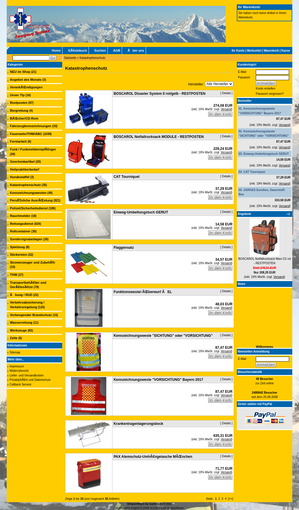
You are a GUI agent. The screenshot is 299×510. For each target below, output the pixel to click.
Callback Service (20, 384)
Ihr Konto (238, 50)
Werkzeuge (18, 330)
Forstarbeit (18, 141)
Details (226, 93)
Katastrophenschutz (92, 57)
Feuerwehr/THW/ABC (26, 134)
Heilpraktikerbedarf (24, 169)
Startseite (70, 57)
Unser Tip (17, 95)
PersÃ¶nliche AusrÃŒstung (31, 200)
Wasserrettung (21, 322)
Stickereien (18, 254)
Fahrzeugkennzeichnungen (30, 126)
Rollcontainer (20, 231)
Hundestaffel (19, 177)
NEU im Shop (20, 71)
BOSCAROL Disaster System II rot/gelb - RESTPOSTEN (160, 94)
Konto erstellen (265, 88)
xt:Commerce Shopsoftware (166, 508)
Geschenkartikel (22, 161)
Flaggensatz (124, 248)
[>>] (230, 498)
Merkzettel (254, 50)
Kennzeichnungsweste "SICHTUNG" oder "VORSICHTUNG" (163, 336)
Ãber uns (136, 50)
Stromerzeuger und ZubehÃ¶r (32, 262)
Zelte (14, 338)
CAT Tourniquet (254, 171)
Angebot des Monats (25, 79)
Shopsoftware (136, 503)
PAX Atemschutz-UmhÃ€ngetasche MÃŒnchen (153, 457)
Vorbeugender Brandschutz (31, 315)
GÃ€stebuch (77, 50)
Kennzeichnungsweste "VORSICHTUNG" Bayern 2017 (158, 380)
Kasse (285, 50)
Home (56, 50)
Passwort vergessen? (270, 93)
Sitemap (15, 352)
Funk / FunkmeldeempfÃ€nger (33, 149)
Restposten (18, 102)
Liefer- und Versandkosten (27, 375)
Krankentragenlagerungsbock (138, 424)
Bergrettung (19, 110)
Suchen (100, 50)
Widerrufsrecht (19, 370)
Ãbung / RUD (21, 295)
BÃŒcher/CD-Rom (24, 118)
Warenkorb (271, 50)
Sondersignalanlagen (26, 239)
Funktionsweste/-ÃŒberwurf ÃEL (143, 292)
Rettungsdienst (21, 223)
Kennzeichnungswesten (28, 192)
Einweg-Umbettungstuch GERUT (266, 153)
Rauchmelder (20, 216)
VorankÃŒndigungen (26, 87)
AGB (116, 50)
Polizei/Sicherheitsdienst (29, 208)
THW (13, 274)
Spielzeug (17, 247)
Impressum (17, 366)
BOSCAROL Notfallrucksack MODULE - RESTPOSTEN (159, 137)
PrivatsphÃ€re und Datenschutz (30, 379)
